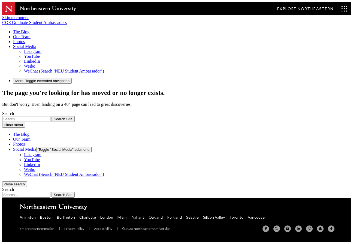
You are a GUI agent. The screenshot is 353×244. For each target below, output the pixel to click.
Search (8, 113)
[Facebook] (266, 228)
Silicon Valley (214, 217)
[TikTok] (331, 228)
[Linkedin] (298, 228)
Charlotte (87, 217)
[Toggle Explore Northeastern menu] (312, 8)
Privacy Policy (74, 229)
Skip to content (15, 17)
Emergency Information (37, 229)
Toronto (236, 217)
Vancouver (257, 217)
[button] (24, 46)
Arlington (28, 217)
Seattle (192, 217)
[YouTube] (287, 228)
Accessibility (103, 229)
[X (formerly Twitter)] (276, 228)
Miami (122, 217)
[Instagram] (309, 228)
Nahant (138, 217)
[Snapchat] (320, 228)
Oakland (156, 217)
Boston (46, 217)
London (106, 217)
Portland (174, 217)
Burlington (66, 217)
